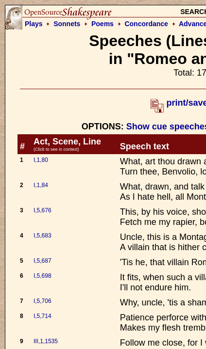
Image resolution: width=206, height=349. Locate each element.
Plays (34, 24)
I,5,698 (43, 275)
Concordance (146, 24)
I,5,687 (43, 260)
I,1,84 (41, 185)
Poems (102, 24)
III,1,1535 (46, 341)
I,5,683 (43, 235)
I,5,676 (43, 210)
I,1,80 (41, 160)
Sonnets (66, 24)
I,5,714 (43, 316)
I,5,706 (43, 301)
